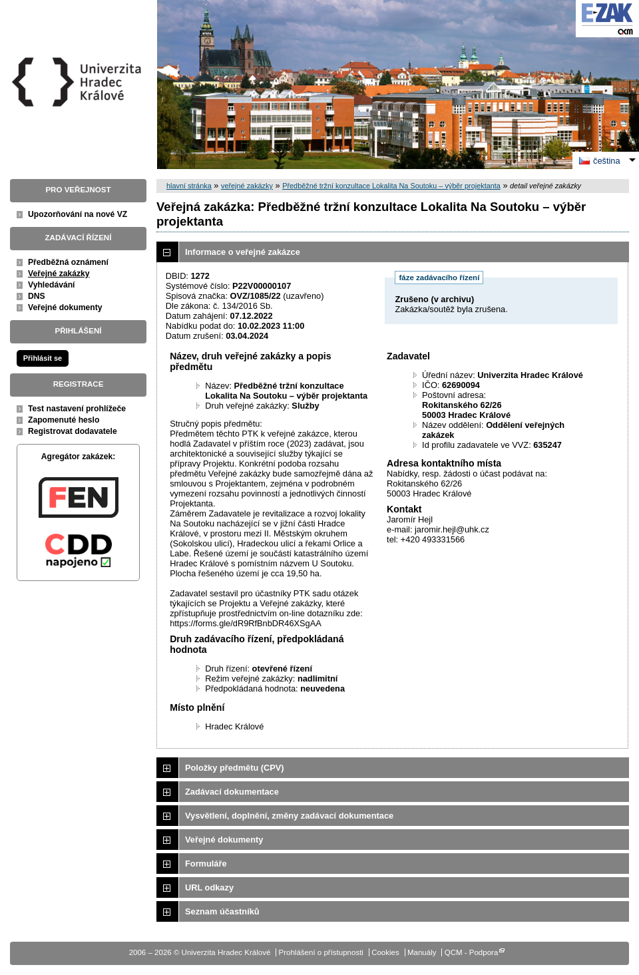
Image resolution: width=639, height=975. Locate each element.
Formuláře (206, 864)
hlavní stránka (189, 186)
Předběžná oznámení (68, 262)
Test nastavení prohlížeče (77, 408)
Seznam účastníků (222, 911)
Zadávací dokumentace (232, 792)
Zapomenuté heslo (63, 420)
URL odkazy (209, 887)
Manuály (422, 952)
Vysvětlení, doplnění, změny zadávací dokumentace (289, 816)
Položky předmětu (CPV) (234, 768)
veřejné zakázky (247, 186)
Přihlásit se (42, 358)
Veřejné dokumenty (65, 307)
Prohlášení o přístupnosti (321, 952)
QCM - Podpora (472, 952)
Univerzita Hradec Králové (78, 105)
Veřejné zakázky (59, 273)
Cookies (385, 952)
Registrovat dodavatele (72, 431)
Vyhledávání (51, 285)
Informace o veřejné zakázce (242, 252)
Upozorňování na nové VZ (77, 214)
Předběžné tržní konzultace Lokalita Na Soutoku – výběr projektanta (391, 186)
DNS (36, 296)
